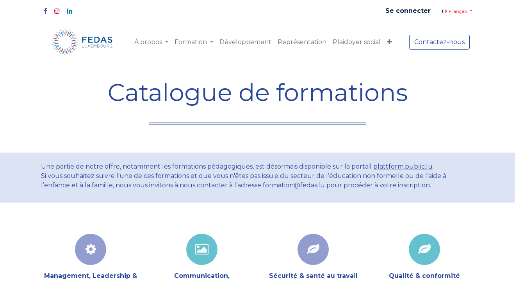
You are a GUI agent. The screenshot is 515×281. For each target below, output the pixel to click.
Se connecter (408, 10)
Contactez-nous (439, 42)
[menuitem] (245, 42)
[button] (389, 42)
